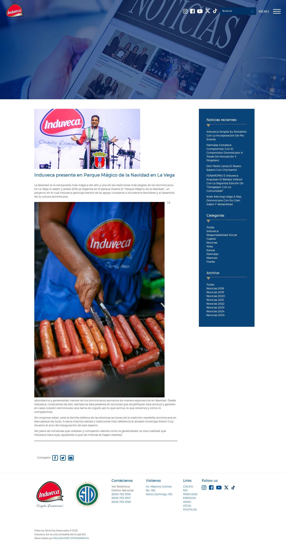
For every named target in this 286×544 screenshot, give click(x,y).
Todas (210, 227)
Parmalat (212, 254)
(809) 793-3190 (121, 502)
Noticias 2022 (215, 304)
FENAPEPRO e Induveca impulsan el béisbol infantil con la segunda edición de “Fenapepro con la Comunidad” (224, 183)
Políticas (190, 509)
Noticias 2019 (215, 292)
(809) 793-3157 (121, 498)
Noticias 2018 (215, 288)
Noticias (211, 242)
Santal (210, 250)
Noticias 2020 (215, 296)
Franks (210, 262)
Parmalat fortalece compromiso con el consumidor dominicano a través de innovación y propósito (224, 153)
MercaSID (190, 494)
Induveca (212, 231)
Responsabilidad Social (221, 235)
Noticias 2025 (215, 315)
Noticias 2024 (215, 311)
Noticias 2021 (215, 300)
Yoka (209, 246)
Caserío (211, 239)
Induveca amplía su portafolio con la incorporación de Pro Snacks (226, 136)
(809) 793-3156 (121, 494)
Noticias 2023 (215, 307)
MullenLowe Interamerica (71, 538)
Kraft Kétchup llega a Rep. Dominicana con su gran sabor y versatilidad (224, 200)
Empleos (189, 498)
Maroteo (212, 258)
